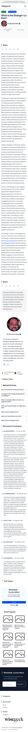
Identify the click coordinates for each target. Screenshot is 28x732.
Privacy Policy (4, 729)
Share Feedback (18, 373)
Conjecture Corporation (16, 727)
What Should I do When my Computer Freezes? (19, 626)
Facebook (5, 714)
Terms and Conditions (13, 729)
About (4, 705)
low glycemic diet (12, 240)
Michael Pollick (14, 23)
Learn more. (23, 2)
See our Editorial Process (7, 373)
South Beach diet (6, 243)
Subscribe (14, 602)
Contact (5, 707)
